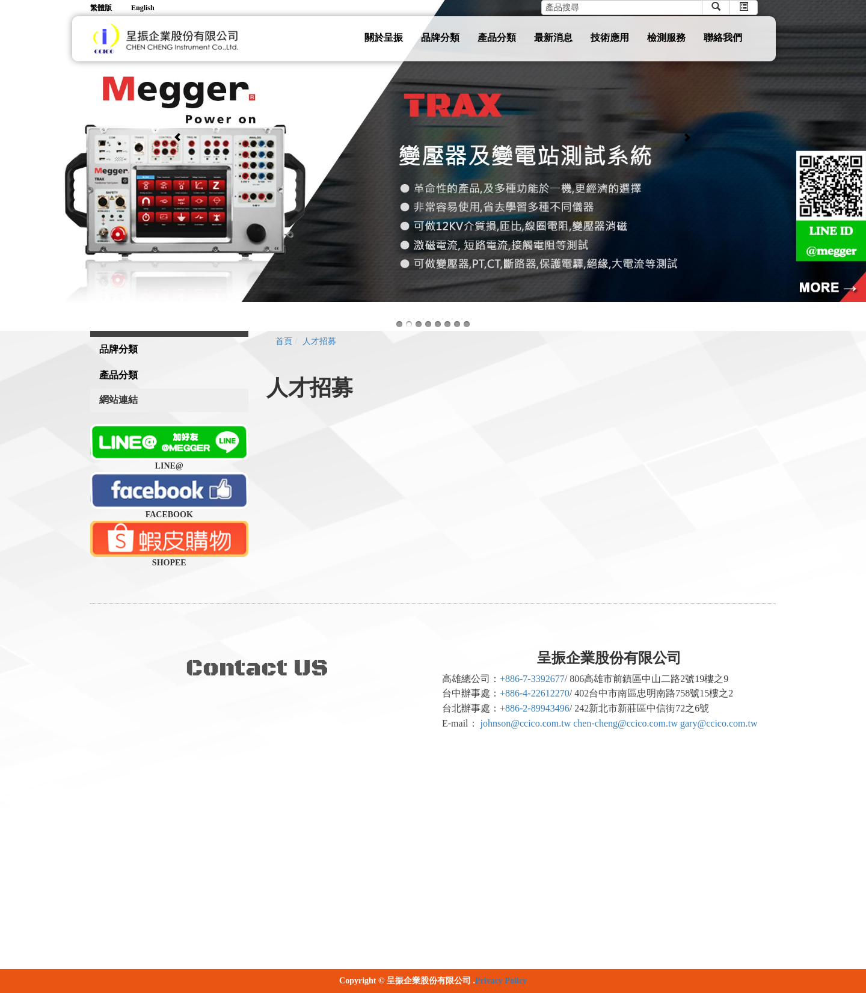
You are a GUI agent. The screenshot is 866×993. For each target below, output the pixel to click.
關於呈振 (383, 37)
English (143, 8)
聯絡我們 (723, 37)
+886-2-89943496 (535, 708)
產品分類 (497, 37)
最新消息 (553, 37)
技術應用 (610, 37)
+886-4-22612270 (535, 693)
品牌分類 (440, 37)
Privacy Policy (501, 980)
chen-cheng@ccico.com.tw (625, 723)
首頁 (283, 341)
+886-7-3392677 (532, 679)
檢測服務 (666, 37)
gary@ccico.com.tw (718, 723)
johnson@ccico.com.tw (526, 723)
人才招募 (319, 341)
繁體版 (101, 8)
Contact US (257, 668)
